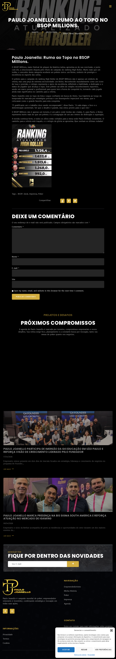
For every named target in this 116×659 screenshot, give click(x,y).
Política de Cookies (80, 655)
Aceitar (66, 649)
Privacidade (91, 655)
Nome (15, 275)
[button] (111, 630)
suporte (35, 32)
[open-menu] (110, 6)
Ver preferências (103, 649)
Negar (84, 649)
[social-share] (62, 219)
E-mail (15, 286)
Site (13, 298)
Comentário (18, 245)
